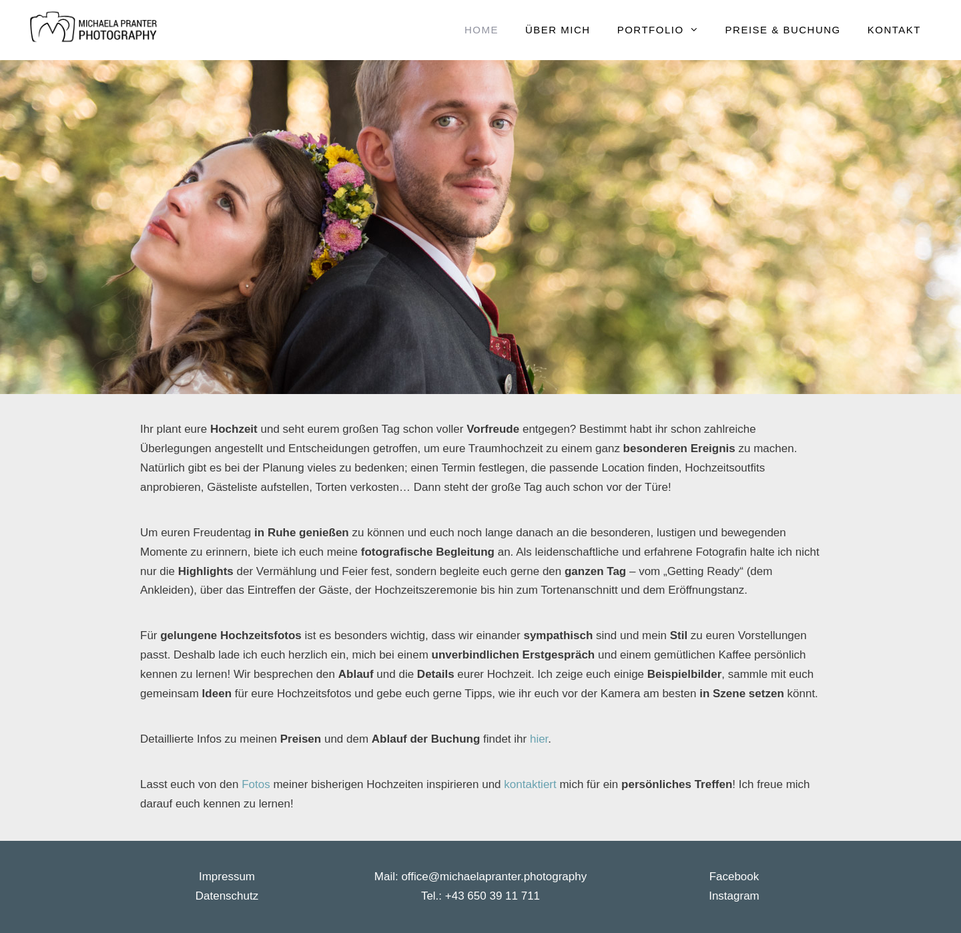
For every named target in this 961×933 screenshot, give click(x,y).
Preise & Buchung (783, 29)
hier (539, 739)
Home (481, 29)
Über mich (558, 29)
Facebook (734, 876)
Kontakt (894, 29)
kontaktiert (531, 784)
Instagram (734, 896)
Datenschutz (227, 896)
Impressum (227, 876)
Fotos (257, 784)
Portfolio (664, 30)
